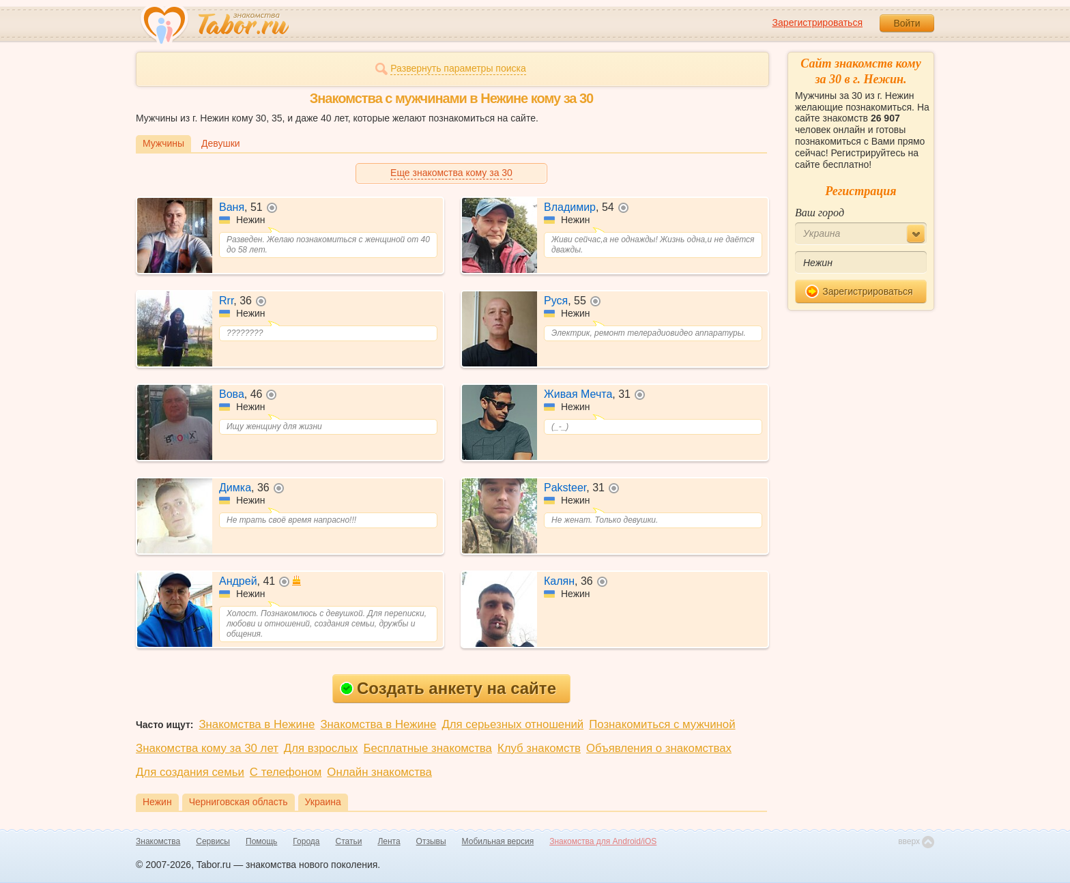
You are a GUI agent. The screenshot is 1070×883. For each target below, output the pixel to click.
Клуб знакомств (539, 748)
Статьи (349, 841)
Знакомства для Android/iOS (602, 841)
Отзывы (431, 841)
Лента (388, 841)
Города (306, 841)
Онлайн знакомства (379, 772)
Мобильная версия (498, 841)
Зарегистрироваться (817, 22)
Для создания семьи (190, 772)
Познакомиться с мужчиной (662, 724)
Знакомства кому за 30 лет (207, 748)
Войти (906, 23)
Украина (323, 801)
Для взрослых (321, 748)
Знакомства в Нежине (257, 724)
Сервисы (213, 841)
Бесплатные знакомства (428, 748)
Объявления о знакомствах (659, 748)
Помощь (261, 841)
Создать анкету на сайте (448, 688)
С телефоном (285, 772)
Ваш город (819, 212)
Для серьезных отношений (512, 724)
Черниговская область (238, 801)
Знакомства (158, 841)
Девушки (220, 143)
